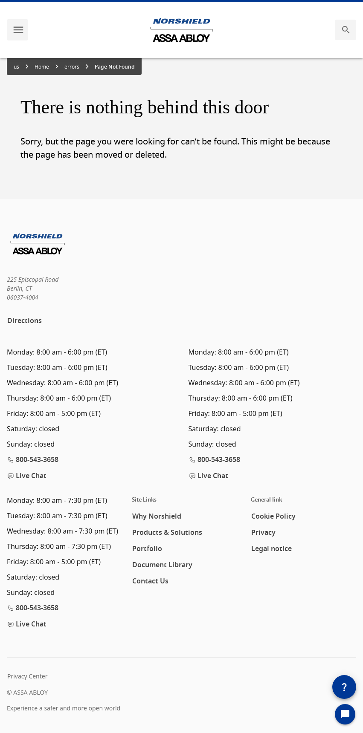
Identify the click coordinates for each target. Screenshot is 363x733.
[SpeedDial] (344, 687)
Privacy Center (27, 676)
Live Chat (26, 476)
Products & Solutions (167, 533)
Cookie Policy (273, 516)
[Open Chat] (345, 714)
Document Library (162, 565)
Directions (24, 321)
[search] (346, 29)
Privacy (263, 533)
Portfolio (147, 549)
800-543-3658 (32, 460)
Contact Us (150, 581)
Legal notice (271, 549)
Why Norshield (156, 516)
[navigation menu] (18, 30)
